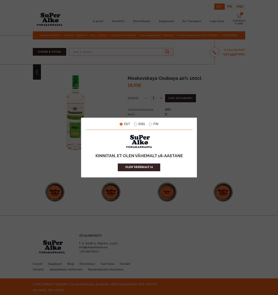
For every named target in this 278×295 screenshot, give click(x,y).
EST (125, 124)
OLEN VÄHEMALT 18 (139, 167)
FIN (153, 124)
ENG (139, 124)
